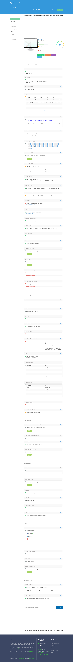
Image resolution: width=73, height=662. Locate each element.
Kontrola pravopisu (44, 4)
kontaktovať (31, 651)
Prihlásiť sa (30, 158)
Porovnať (54, 55)
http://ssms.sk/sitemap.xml (30, 204)
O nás (52, 647)
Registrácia (60, 9)
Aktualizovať (48, 55)
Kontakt (14, 7)
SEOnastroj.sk (21, 658)
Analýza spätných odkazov (25, 4)
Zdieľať (39, 57)
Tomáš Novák (31, 658)
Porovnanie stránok (35, 4)
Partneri (53, 648)
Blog (50, 4)
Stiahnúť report (41, 55)
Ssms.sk (40, 39)
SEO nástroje (15, 4)
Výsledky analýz (56, 4)
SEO (19, 648)
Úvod (52, 642)
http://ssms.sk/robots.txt (30, 213)
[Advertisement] (43, 28)
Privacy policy (54, 650)
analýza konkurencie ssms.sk (51, 631)
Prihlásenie (53, 9)
